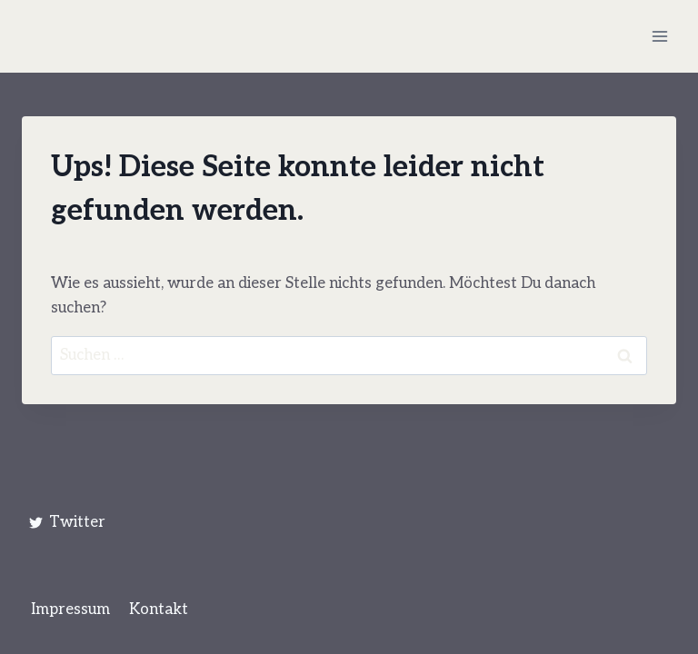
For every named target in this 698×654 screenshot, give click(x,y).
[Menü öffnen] (659, 36)
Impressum (70, 609)
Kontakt (158, 609)
